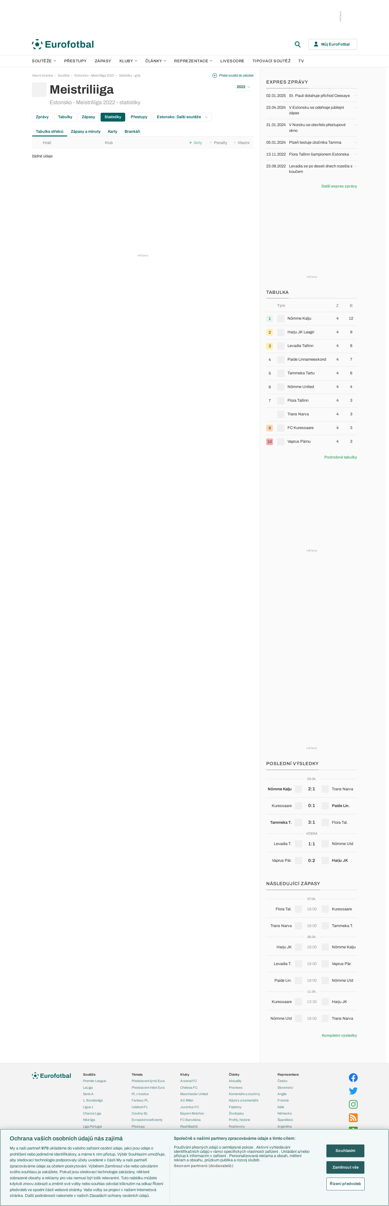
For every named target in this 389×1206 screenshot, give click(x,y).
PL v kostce (140, 1094)
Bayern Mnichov (192, 1113)
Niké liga (89, 1120)
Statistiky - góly (130, 75)
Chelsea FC (189, 1087)
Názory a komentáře (243, 1100)
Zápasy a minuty (86, 131)
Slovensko (285, 1087)
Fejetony (235, 1107)
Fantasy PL (140, 1100)
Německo (284, 1113)
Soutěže (44, 61)
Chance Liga (92, 1113)
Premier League (94, 1081)
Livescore (232, 61)
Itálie (280, 1107)
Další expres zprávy (339, 186)
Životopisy (236, 1113)
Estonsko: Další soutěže (182, 117)
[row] (311, 318)
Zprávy (42, 117)
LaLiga (88, 1087)
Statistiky (113, 117)
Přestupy (75, 61)
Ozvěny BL (140, 1113)
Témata (137, 1074)
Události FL (140, 1107)
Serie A (88, 1094)
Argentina (284, 1126)
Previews (236, 1087)
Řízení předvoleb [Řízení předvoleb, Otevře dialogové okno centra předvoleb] (345, 1184)
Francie (283, 1100)
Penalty (218, 143)
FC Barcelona (190, 1120)
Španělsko (285, 1120)
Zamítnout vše (345, 1167)
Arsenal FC (188, 1081)
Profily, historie (239, 1120)
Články (234, 1074)
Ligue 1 (88, 1107)
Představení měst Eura (148, 1087)
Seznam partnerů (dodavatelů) (203, 1166)
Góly (195, 143)
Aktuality (235, 1081)
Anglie (282, 1094)
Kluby (128, 61)
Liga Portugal (92, 1126)
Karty (112, 131)
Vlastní (241, 143)
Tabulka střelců (50, 131)
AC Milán (186, 1100)
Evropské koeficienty (147, 1120)
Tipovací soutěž (272, 61)
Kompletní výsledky (339, 1035)
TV (301, 61)
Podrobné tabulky (340, 457)
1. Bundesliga (93, 1100)
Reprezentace (193, 61)
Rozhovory (237, 1126)
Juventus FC (189, 1107)
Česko (282, 1081)
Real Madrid (189, 1126)
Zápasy (103, 61)
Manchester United (194, 1094)
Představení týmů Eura (148, 1081)
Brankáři (132, 131)
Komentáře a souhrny (244, 1094)
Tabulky (65, 117)
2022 (243, 87)
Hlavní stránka (42, 75)
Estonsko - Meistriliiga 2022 (94, 75)
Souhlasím (345, 1151)
